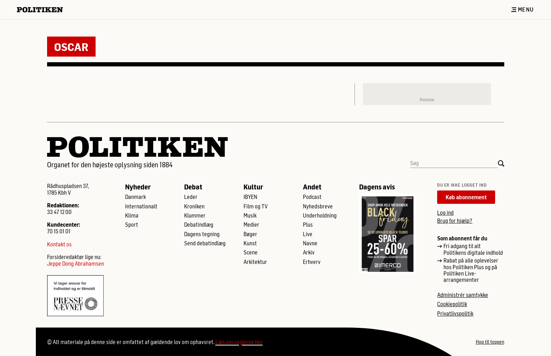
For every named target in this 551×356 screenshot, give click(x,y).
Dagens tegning (202, 234)
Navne (310, 243)
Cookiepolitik (452, 304)
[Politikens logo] (43, 9)
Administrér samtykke (462, 295)
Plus (308, 224)
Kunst (250, 243)
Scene (251, 252)
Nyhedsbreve (318, 206)
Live (307, 234)
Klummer (195, 215)
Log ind (445, 212)
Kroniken (194, 206)
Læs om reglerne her (239, 341)
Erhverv (311, 262)
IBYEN (250, 197)
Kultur (253, 186)
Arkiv (309, 252)
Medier (251, 224)
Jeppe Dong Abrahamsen (75, 263)
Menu (522, 9)
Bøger (250, 234)
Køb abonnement (466, 197)
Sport (131, 224)
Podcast (312, 197)
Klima (131, 215)
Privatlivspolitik (455, 313)
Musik (250, 215)
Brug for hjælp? (454, 220)
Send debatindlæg (205, 243)
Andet (312, 186)
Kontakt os (59, 244)
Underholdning (320, 215)
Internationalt (141, 206)
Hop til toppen (490, 342)
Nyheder (138, 186)
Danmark (135, 197)
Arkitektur (255, 262)
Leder (190, 197)
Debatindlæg (198, 224)
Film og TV (256, 206)
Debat (193, 186)
